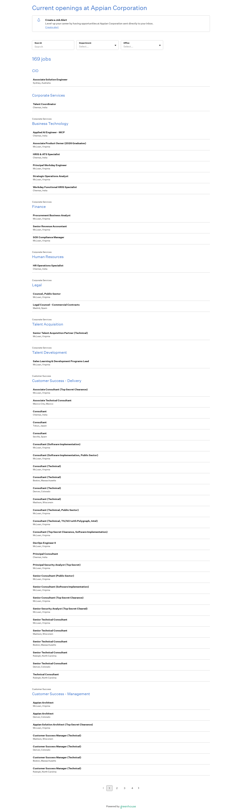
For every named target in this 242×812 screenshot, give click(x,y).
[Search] (53, 47)
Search (38, 43)
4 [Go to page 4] (132, 788)
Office (126, 43)
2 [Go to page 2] (117, 788)
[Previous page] (103, 788)
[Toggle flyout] (115, 45)
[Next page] (138, 788)
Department (85, 43)
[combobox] (123, 46)
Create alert (52, 27)
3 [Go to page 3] (124, 788)
